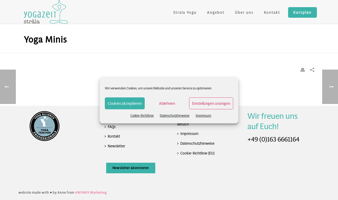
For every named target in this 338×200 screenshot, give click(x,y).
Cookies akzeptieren (125, 103)
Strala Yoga (184, 12)
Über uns (244, 12)
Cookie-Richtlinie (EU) (195, 153)
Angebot (215, 12)
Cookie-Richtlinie (142, 115)
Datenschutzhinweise (174, 115)
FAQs (110, 126)
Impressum (203, 115)
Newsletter (115, 146)
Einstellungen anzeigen (211, 103)
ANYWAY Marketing (91, 192)
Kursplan (302, 12)
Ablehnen (167, 103)
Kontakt (272, 12)
